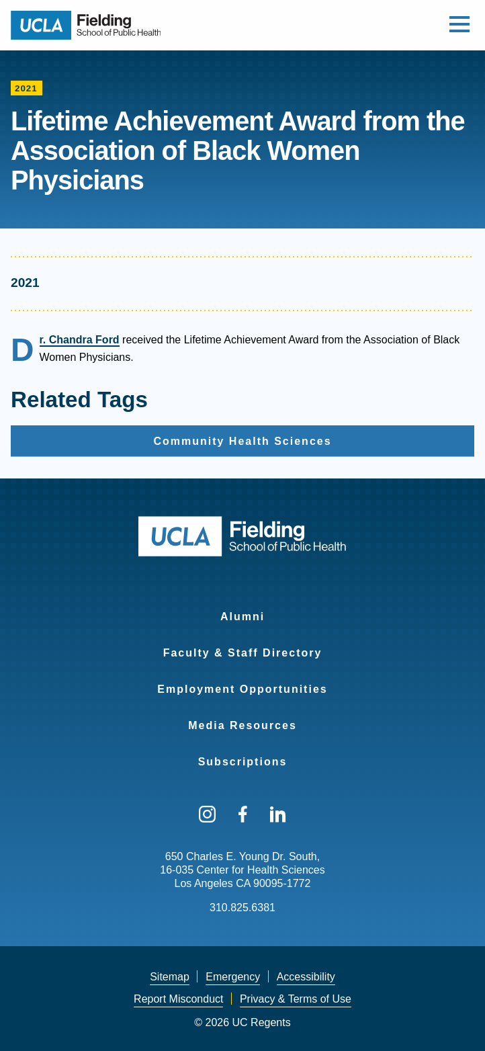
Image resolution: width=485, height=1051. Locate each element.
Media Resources (242, 725)
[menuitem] (242, 608)
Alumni (242, 616)
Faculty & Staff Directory (242, 653)
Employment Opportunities (242, 689)
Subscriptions (243, 761)
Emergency (233, 976)
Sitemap (169, 976)
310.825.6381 (242, 907)
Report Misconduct (178, 999)
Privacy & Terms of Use (295, 999)
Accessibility (306, 976)
